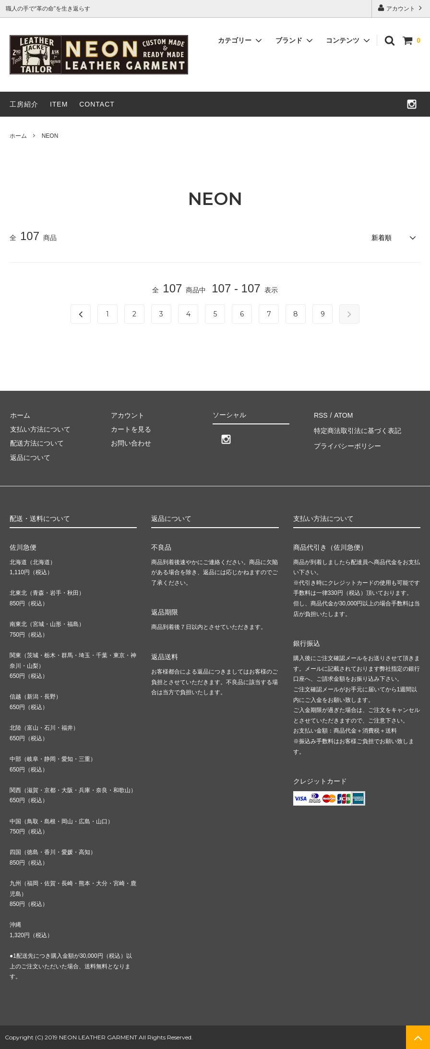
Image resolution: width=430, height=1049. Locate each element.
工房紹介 (24, 104)
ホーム (18, 136)
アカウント (401, 8)
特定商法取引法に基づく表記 (357, 428)
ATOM (342, 414)
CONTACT (97, 104)
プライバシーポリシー (347, 442)
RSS (320, 414)
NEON (50, 136)
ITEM (59, 104)
